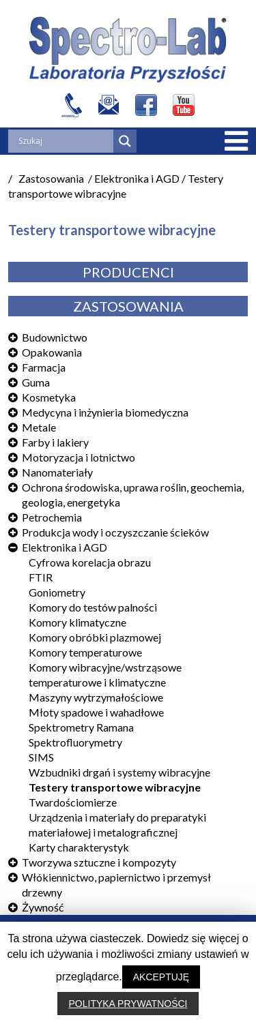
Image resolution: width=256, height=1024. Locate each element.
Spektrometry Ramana (81, 727)
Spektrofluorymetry (75, 742)
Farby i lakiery (55, 442)
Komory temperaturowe (85, 652)
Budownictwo (54, 337)
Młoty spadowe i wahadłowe (96, 712)
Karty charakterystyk (79, 847)
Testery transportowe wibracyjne (115, 787)
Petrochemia (52, 517)
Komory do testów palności (93, 607)
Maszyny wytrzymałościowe (96, 697)
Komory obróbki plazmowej (95, 637)
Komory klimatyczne (77, 622)
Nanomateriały (57, 472)
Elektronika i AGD (64, 547)
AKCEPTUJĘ (161, 977)
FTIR (41, 577)
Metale (39, 427)
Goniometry (57, 592)
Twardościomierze (73, 802)
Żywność (42, 907)
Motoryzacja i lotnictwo (78, 457)
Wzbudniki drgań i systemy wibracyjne (119, 772)
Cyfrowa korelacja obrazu (90, 562)
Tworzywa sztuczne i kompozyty (99, 862)
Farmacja (44, 367)
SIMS (41, 757)
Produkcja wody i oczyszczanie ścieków (115, 532)
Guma (36, 382)
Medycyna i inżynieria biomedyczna (105, 412)
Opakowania (52, 352)
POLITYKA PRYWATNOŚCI (127, 1003)
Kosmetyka (49, 397)
